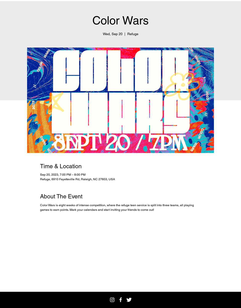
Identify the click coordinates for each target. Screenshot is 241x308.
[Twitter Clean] (129, 300)
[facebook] (121, 300)
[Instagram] (112, 300)
